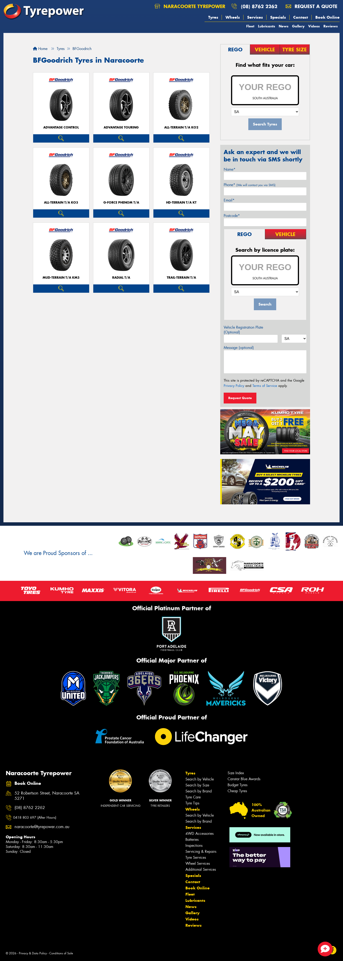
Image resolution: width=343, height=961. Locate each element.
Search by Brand (198, 791)
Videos (314, 26)
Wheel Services (197, 863)
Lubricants (266, 26)
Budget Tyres (237, 785)
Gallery (298, 26)
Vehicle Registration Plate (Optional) (243, 330)
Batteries (192, 839)
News (283, 26)
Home (40, 48)
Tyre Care (193, 797)
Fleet (250, 26)
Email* (229, 200)
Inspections (193, 845)
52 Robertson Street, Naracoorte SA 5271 (47, 796)
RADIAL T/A (121, 278)
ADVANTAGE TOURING (121, 127)
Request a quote (311, 6)
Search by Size (197, 785)
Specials (278, 17)
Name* (229, 169)
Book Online (327, 17)
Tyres (213, 17)
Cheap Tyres (237, 791)
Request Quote (240, 398)
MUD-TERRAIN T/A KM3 (61, 278)
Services (255, 17)
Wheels (233, 17)
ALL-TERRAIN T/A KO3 (61, 202)
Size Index (236, 773)
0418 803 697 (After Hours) (34, 817)
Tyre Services (195, 857)
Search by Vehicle (199, 779)
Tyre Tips (192, 803)
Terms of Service (264, 385)
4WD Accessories (199, 833)
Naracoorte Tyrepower (190, 6)
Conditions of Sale (61, 953)
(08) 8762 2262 (259, 6)
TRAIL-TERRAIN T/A (181, 278)
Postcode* (232, 215)
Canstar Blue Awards (244, 779)
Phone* (250, 184)
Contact (300, 17)
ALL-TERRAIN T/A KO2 (181, 127)
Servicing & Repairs (200, 851)
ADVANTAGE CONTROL (61, 127)
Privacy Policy (234, 385)
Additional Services (200, 869)
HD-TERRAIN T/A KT (181, 202)
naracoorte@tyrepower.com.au (42, 827)
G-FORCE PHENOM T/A (121, 202)
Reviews (330, 26)
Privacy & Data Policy (33, 953)
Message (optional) (239, 347)
